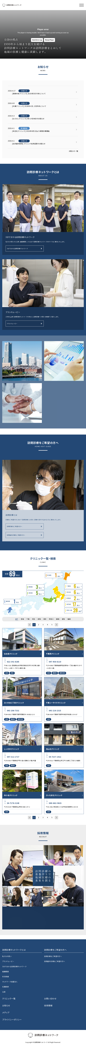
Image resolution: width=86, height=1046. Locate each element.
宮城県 (53, 575)
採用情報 (48, 1005)
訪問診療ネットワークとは (14, 949)
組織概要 (5, 971)
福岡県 (12, 601)
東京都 (73, 604)
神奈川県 (74, 610)
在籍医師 (5, 987)
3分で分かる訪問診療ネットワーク (24, 248)
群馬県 (73, 598)
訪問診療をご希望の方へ (24, 526)
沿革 (3, 992)
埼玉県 (73, 592)
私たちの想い (7, 956)
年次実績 (5, 976)
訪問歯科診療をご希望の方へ (24, 535)
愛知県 (35, 593)
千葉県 (73, 586)
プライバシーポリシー (12, 1019)
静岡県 (35, 587)
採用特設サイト (24, 923)
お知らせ (6, 1005)
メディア (6, 1012)
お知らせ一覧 (73, 151)
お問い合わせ (50, 998)
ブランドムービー (24, 323)
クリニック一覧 (9, 998)
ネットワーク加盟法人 (10, 982)
